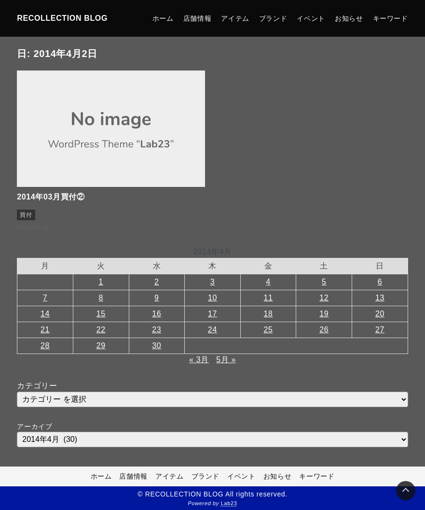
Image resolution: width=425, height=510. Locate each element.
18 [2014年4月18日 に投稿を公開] (268, 314)
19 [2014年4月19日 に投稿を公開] (324, 314)
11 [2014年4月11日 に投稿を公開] (268, 298)
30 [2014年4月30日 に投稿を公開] (156, 345)
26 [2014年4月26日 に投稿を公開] (324, 330)
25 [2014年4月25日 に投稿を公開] (268, 330)
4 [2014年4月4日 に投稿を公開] (268, 282)
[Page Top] (405, 490)
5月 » (226, 359)
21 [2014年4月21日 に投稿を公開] (45, 330)
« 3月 (199, 359)
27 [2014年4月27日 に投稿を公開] (379, 330)
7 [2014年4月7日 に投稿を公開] (45, 298)
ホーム (163, 18)
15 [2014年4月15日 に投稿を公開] (101, 314)
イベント (311, 18)
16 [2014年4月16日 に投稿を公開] (156, 314)
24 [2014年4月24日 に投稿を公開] (212, 330)
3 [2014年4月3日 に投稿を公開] (212, 282)
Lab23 (229, 503)
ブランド (273, 18)
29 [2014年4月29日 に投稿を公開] (101, 345)
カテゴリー (37, 386)
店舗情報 (197, 18)
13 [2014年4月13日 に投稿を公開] (379, 298)
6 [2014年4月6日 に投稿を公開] (380, 282)
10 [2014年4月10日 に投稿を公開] (212, 298)
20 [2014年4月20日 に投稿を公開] (379, 314)
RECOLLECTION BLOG (62, 18)
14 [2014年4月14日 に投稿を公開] (45, 314)
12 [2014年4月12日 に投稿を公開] (324, 298)
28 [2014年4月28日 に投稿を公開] (45, 345)
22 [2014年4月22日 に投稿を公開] (101, 330)
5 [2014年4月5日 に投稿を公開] (324, 282)
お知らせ (349, 18)
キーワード (390, 18)
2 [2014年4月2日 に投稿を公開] (156, 282)
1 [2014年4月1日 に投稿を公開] (100, 282)
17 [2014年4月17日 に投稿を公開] (212, 314)
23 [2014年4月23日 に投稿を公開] (156, 330)
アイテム (235, 18)
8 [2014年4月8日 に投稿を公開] (100, 298)
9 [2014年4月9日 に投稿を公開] (156, 298)
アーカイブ (34, 426)
